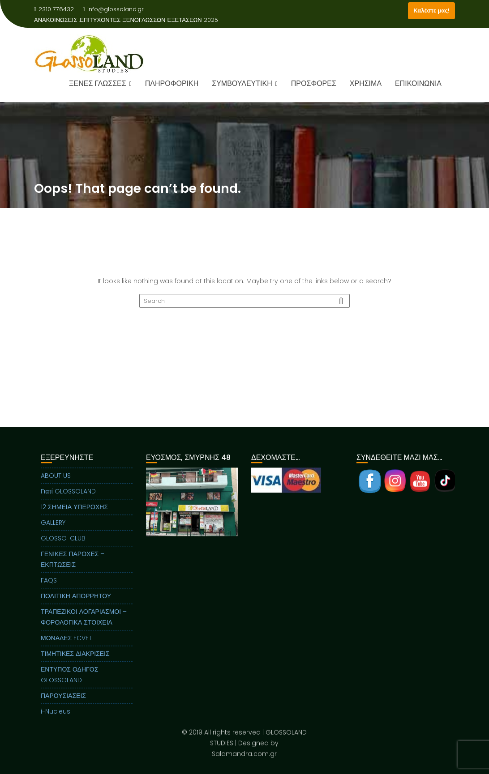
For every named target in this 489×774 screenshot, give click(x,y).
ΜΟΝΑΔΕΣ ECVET (66, 645)
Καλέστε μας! (431, 10)
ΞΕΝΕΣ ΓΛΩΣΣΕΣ (97, 83)
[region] (192, 520)
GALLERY (53, 529)
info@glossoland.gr (113, 9)
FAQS (49, 587)
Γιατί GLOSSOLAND (68, 498)
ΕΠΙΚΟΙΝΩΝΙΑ (418, 83)
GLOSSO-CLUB (63, 545)
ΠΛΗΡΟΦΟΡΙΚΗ (171, 83)
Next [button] (232, 509)
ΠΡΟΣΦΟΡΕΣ (313, 83)
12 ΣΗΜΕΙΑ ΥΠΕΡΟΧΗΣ (74, 514)
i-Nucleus (55, 718)
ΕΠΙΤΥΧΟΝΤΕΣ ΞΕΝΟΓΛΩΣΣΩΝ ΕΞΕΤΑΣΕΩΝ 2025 (149, 20)
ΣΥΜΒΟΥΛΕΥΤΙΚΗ (242, 83)
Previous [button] (151, 509)
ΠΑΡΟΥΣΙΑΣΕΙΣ (63, 702)
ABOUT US (56, 482)
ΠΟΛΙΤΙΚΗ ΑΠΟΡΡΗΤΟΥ (76, 603)
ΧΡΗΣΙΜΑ (366, 83)
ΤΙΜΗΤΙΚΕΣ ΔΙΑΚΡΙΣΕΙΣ (75, 660)
